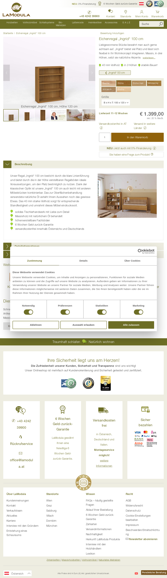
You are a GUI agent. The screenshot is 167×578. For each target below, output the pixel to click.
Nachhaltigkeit (94, 531)
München (51, 522)
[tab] (83, 161)
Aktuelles (12, 512)
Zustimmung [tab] (34, 260)
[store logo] (17, 10)
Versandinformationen (99, 526)
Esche (121, 86)
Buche (106, 80)
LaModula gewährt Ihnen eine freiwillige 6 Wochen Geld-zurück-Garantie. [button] (63, 445)
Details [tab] (83, 260)
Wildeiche (153, 80)
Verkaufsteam (14, 507)
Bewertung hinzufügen (111, 30)
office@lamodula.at (21, 457)
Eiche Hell (138, 80)
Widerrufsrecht (134, 502)
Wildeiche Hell (109, 86)
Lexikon (90, 550)
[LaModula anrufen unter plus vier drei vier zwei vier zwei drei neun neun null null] (88, 13)
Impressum (132, 522)
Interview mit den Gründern (22, 522)
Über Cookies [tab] (132, 260)
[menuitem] (11, 22)
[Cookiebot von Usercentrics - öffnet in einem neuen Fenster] (140, 251)
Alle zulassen (131, 324)
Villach (50, 512)
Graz (49, 502)
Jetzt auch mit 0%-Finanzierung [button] (129, 145)
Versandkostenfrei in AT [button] (113, 121)
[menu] (68, 22)
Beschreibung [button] (23, 161)
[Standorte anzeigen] (125, 13)
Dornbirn (51, 517)
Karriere (11, 517)
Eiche (120, 80)
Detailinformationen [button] (27, 243)
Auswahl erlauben (84, 324)
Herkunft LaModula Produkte (103, 536)
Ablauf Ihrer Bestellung (99, 507)
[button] (84, 4)
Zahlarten (91, 521)
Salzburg (51, 507)
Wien (49, 497)
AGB (128, 497)
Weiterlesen (148, 55)
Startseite (8, 30)
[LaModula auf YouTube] (136, 571)
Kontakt (11, 502)
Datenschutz (133, 507)
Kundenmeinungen (18, 497)
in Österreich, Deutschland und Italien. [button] (104, 447)
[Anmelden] (141, 13)
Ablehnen (36, 324)
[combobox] (151, 23)
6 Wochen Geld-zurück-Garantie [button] (63, 421)
